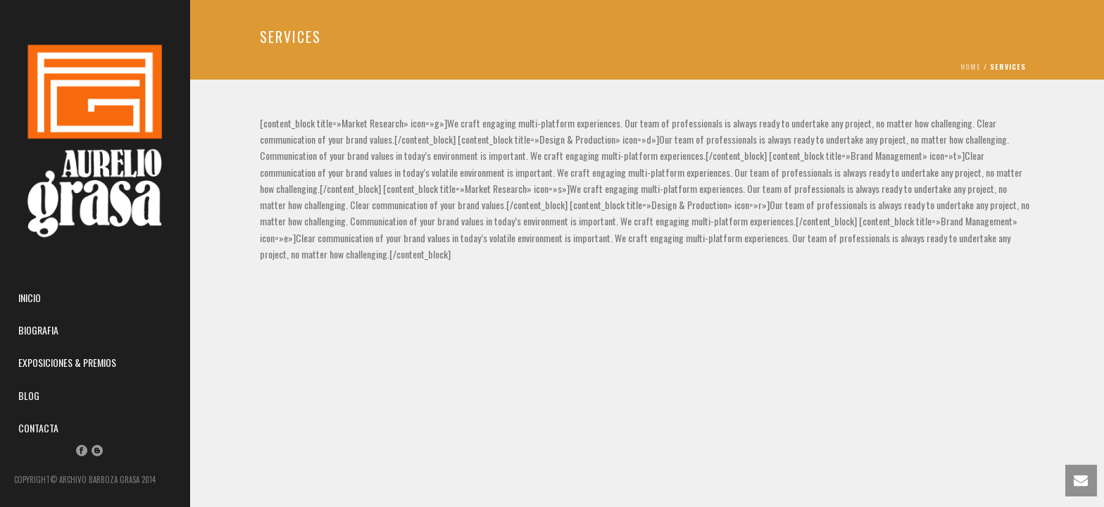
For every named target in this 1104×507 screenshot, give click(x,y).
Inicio (29, 297)
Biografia (38, 330)
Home (970, 66)
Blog (28, 395)
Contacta (38, 427)
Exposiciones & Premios (67, 362)
